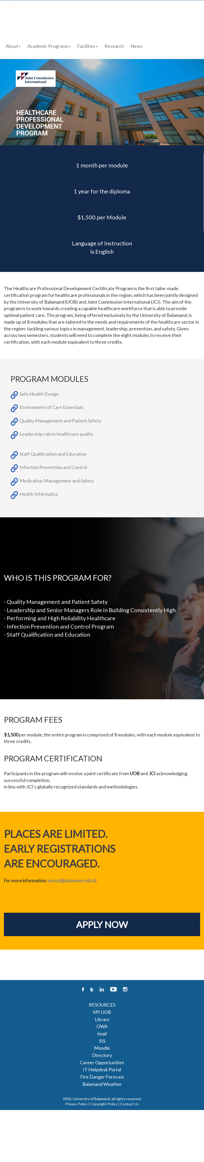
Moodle (102, 1048)
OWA (102, 1026)
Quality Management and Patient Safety (60, 420)
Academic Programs (49, 46)
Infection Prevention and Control (53, 467)
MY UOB (102, 1012)
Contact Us (129, 1104)
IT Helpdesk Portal (102, 1069)
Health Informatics (39, 494)
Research (114, 46)
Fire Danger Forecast (102, 1077)
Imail (102, 1033)
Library (102, 1019)
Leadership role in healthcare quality (56, 434)
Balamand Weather (102, 1084)
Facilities (87, 46)
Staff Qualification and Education (53, 454)
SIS (102, 1041)
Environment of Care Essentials (51, 407)
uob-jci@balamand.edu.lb (72, 880)
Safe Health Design (39, 394)
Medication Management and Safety (57, 481)
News (137, 46)
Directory (102, 1055)
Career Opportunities (102, 1062)
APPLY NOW (102, 924)
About (13, 46)
